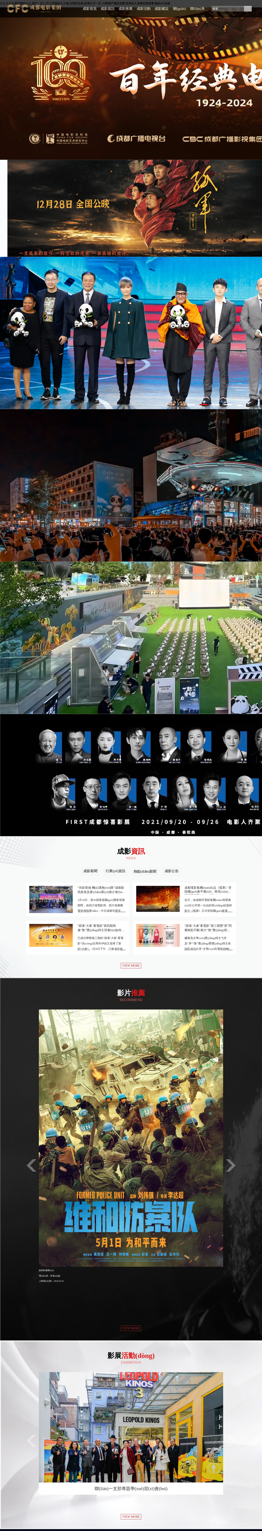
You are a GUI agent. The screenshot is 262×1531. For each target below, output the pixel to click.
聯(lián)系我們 (197, 12)
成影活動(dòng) (144, 12)
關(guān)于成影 (179, 12)
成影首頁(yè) (90, 12)
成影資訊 (108, 8)
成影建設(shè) (162, 12)
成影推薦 (126, 8)
